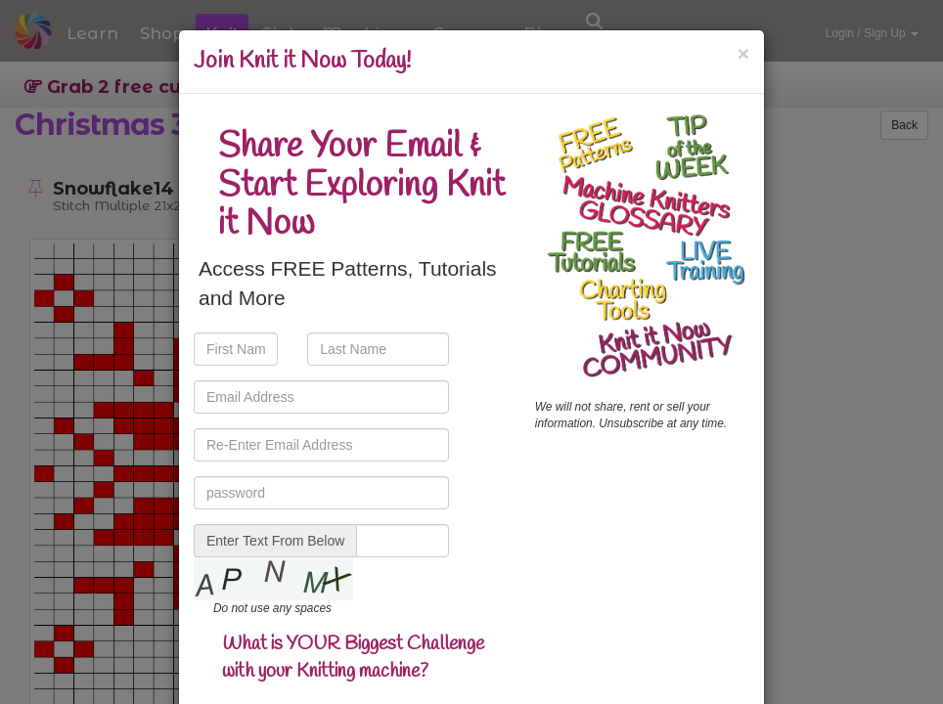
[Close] (743, 53)
